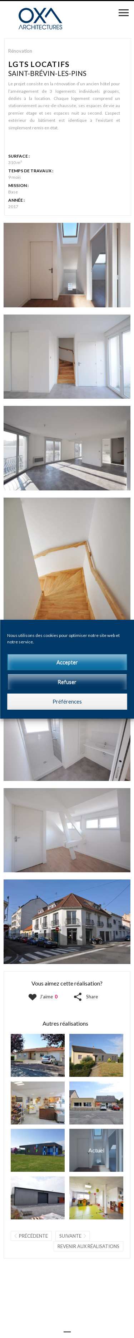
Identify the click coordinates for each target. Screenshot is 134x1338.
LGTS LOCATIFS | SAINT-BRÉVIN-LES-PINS (96, 1150)
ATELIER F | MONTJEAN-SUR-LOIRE (38, 1197)
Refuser (67, 681)
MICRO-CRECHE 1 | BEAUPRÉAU (38, 1150)
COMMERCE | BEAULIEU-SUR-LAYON (96, 1103)
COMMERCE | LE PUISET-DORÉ (38, 1103)
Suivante (70, 1236)
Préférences (67, 701)
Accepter (67, 662)
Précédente (33, 1236)
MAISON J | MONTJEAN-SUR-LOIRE (96, 1055)
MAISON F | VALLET (38, 1055)
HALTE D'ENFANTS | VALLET (96, 1197)
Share (92, 996)
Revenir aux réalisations (88, 1246)
